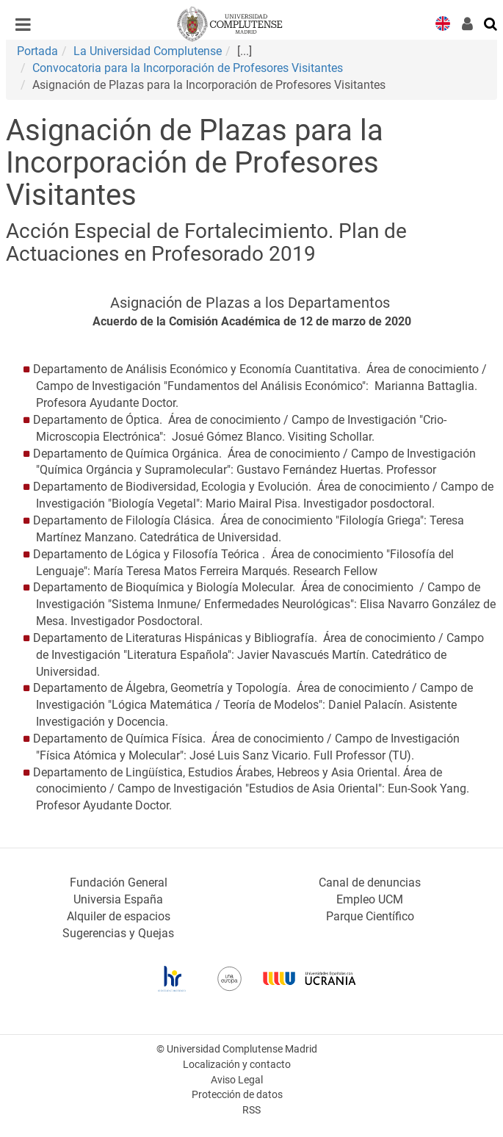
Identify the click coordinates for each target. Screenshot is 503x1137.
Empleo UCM (369, 899)
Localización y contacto (237, 1064)
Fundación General (118, 882)
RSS (251, 1110)
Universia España (118, 899)
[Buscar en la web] (491, 22)
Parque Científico (370, 916)
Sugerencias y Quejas (118, 933)
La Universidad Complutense (147, 51)
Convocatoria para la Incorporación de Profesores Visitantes (187, 68)
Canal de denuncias (370, 882)
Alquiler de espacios (118, 916)
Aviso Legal (237, 1080)
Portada (37, 51)
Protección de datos (237, 1095)
